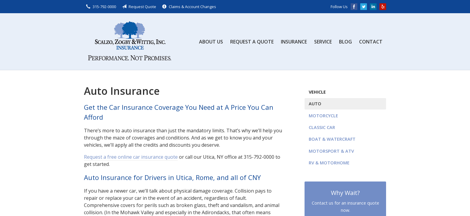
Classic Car (322, 127)
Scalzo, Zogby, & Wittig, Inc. (129, 41)
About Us (211, 41)
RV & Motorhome (329, 163)
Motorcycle (323, 115)
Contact (370, 41)
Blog (345, 41)
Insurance (294, 41)
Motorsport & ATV (331, 151)
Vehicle (317, 92)
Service (323, 41)
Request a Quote (252, 41)
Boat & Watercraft (332, 139)
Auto (315, 103)
